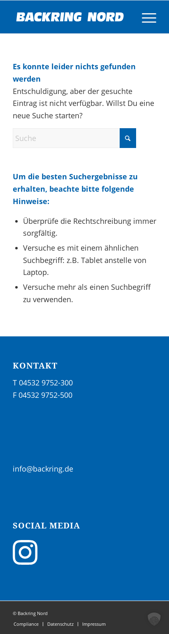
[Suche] (74, 138)
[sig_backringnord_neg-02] (70, 16)
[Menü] (145, 16)
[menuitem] (145, 16)
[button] (154, 619)
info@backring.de (43, 469)
